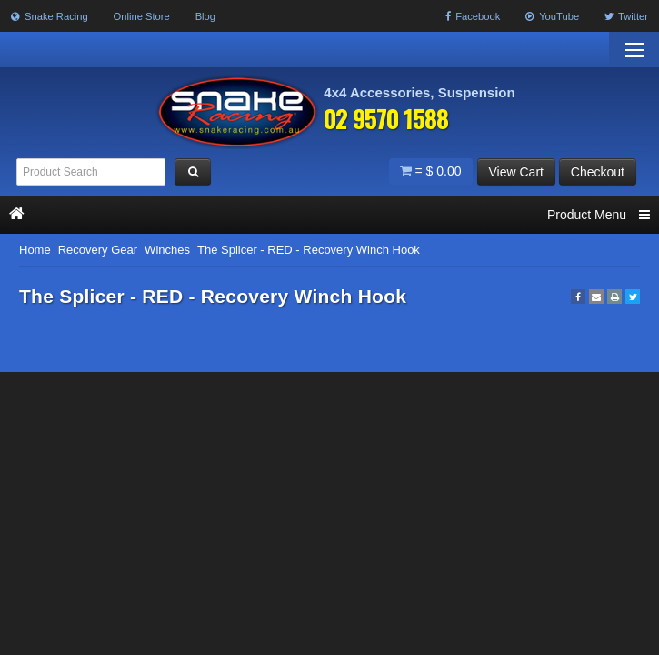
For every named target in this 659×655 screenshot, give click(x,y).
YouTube (552, 16)
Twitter (626, 16)
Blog (205, 16)
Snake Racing (49, 16)
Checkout (597, 172)
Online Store (142, 16)
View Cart (516, 172)
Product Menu (598, 214)
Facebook (472, 16)
